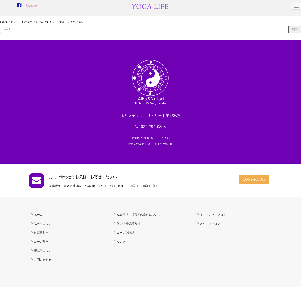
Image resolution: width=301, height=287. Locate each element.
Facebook (32, 5)
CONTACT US (254, 179)
